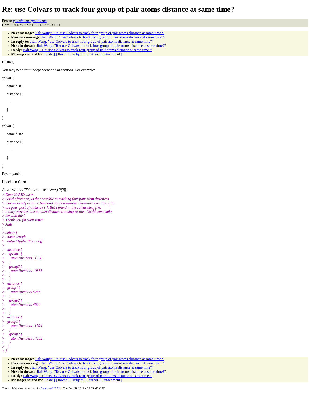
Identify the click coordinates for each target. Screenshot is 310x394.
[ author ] (94, 54)
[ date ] (49, 54)
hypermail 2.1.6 (50, 388)
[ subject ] (78, 54)
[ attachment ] (111, 54)
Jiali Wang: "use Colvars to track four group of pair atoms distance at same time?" (103, 37)
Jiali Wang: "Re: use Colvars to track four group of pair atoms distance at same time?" (99, 33)
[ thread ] (63, 54)
